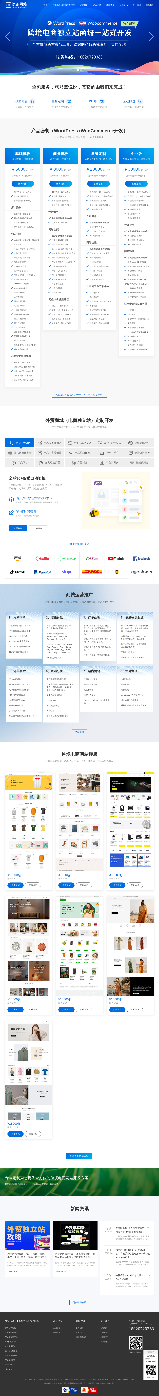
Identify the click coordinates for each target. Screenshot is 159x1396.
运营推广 (84, 5)
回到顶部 (151, 1377)
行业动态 (79, 1332)
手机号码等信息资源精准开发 (133, 705)
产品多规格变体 (11, 1337)
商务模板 (56, 1332)
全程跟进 (129, 101)
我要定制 (98, 183)
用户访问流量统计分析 (56, 679)
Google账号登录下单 (18, 636)
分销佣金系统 (127, 679)
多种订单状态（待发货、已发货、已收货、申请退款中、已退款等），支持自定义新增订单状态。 (97, 629)
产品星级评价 (10, 1360)
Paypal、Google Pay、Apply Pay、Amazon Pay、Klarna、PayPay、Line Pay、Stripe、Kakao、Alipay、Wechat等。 (60, 648)
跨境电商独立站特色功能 (64, 5)
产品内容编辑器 (11, 1355)
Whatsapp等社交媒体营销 (132, 695)
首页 (45, 5)
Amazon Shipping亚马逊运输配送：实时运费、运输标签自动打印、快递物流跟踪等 (134, 628)
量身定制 (58, 101)
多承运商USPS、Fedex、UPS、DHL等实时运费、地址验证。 (135, 637)
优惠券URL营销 (90, 679)
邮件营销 (125, 684)
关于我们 (137, 5)
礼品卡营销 (89, 690)
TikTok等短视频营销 (129, 700)
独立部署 (21, 101)
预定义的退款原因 (17, 695)
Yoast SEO (9, 1365)
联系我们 (150, 5)
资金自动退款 (15, 679)
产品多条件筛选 (11, 1332)
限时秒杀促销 (89, 695)
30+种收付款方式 (54, 658)
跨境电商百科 (81, 1337)
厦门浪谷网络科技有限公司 (75, 1383)
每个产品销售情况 (54, 695)
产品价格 (97, 5)
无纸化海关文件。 (129, 652)
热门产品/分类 (53, 706)
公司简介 (104, 1328)
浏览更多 (8, 1369)
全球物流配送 (10, 1346)
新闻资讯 (123, 5)
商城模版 (110, 5)
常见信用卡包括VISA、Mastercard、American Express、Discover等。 (57, 636)
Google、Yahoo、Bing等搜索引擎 (97, 701)
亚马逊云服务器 (11, 1351)
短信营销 (125, 690)
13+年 (93, 101)
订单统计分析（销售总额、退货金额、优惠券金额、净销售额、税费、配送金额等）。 (60, 687)
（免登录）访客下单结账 (20, 625)
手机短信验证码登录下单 (20, 631)
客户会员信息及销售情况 (57, 716)
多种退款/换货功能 (17, 711)
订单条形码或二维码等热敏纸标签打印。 (97, 648)
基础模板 (56, 1328)
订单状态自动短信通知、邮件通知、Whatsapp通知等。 (97, 640)
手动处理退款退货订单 (19, 684)
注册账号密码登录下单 (19, 652)
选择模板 (22, 183)
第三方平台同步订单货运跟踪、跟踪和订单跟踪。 (134, 645)
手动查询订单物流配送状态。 (133, 657)
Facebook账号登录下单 (19, 641)
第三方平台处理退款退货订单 (21, 716)
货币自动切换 (10, 1328)
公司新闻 (79, 1328)
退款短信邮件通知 (17, 700)
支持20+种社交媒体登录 (19, 646)
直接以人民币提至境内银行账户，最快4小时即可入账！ (59, 626)
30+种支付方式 (11, 1342)
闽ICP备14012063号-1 (105, 1383)
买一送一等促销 (90, 684)
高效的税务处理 (16, 705)
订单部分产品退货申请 (19, 690)
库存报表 (50, 711)
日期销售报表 (52, 700)
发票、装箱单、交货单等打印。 (97, 655)
